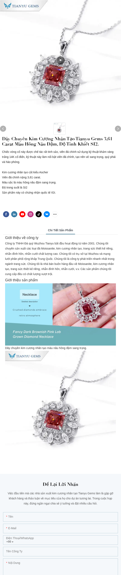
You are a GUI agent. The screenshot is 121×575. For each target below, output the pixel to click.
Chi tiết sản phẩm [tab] (60, 230)
